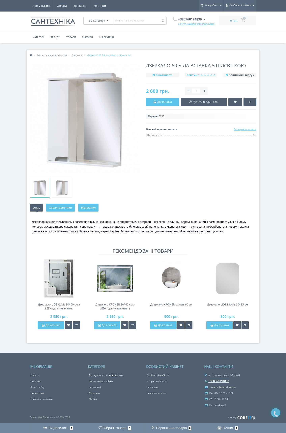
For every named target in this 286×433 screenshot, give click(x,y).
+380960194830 (217, 381)
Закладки (152, 387)
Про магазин (41, 6)
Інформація (107, 37)
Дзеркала (94, 393)
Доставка (80, 6)
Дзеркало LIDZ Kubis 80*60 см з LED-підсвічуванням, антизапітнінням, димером (59, 306)
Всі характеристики (245, 129)
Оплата (62, 6)
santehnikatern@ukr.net (220, 387)
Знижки (87, 37)
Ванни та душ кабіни (101, 381)
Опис (36, 207)
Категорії (38, 37)
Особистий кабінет (158, 375)
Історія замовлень (157, 381)
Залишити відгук (241, 75)
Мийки (93, 399)
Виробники (37, 393)
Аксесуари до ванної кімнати (106, 375)
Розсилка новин (156, 393)
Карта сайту (37, 387)
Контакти (99, 6)
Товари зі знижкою (42, 399)
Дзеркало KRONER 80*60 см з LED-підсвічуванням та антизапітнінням (115, 306)
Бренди (55, 37)
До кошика (51, 325)
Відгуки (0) (88, 207)
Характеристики (60, 207)
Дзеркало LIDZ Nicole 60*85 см (227, 304)
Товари (71, 37)
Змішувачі (95, 387)
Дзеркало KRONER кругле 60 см (171, 304)
